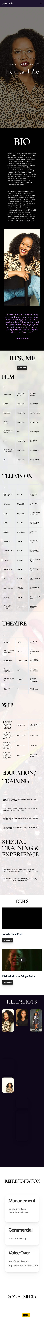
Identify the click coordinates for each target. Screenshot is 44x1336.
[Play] (22, 959)
